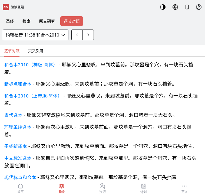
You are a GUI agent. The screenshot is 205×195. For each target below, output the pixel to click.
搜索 (26, 21)
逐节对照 (72, 21)
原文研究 (47, 21)
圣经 (10, 21)
